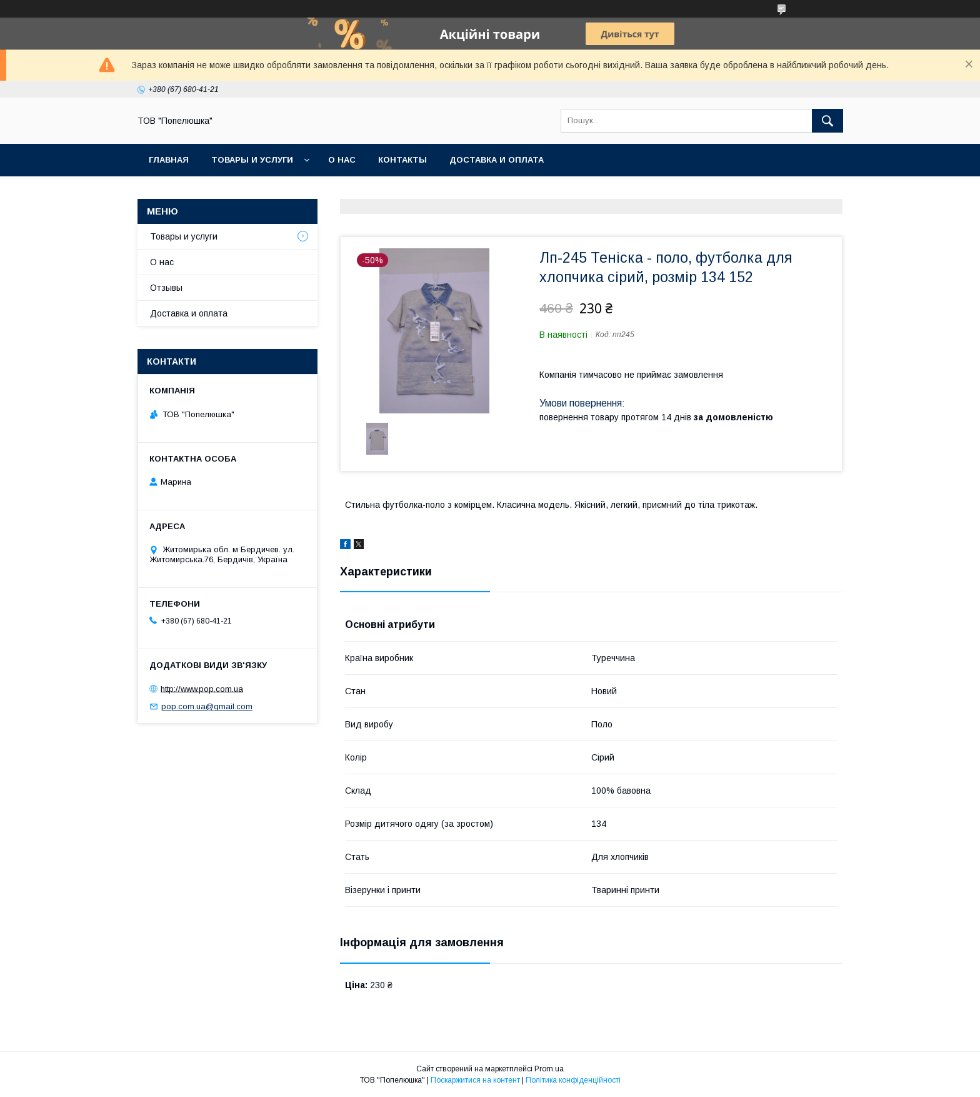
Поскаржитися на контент (475, 1080)
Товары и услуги (252, 159)
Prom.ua (549, 1068)
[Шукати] (827, 121)
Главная (169, 159)
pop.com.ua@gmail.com (206, 706)
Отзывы (166, 288)
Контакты (402, 159)
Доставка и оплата (496, 159)
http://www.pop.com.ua (202, 688)
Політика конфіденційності (573, 1080)
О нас (342, 159)
